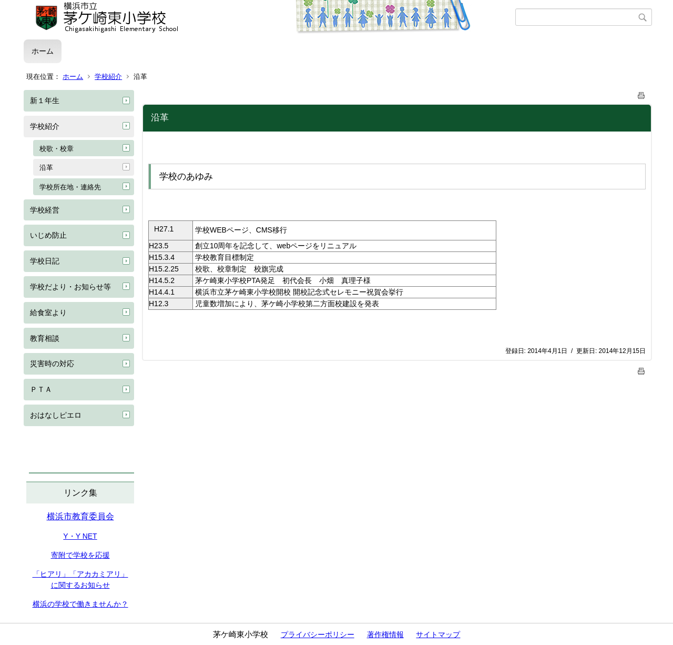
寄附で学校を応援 (80, 555)
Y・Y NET (80, 536)
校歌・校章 (56, 149)
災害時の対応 (52, 363)
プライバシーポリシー (317, 634)
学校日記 (44, 261)
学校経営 (44, 210)
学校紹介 (108, 76)
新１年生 (44, 100)
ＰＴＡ (41, 389)
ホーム (43, 51)
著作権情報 (385, 634)
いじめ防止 (48, 235)
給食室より (48, 312)
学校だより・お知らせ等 (70, 287)
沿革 (46, 168)
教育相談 (44, 338)
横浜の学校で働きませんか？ (80, 604)
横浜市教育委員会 (80, 516)
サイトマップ (438, 634)
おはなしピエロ (55, 415)
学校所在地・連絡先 (70, 187)
